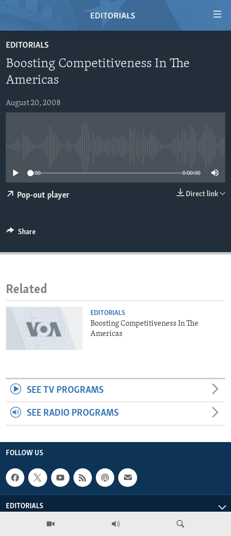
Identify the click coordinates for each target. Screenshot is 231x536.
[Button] (21, 234)
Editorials (27, 45)
